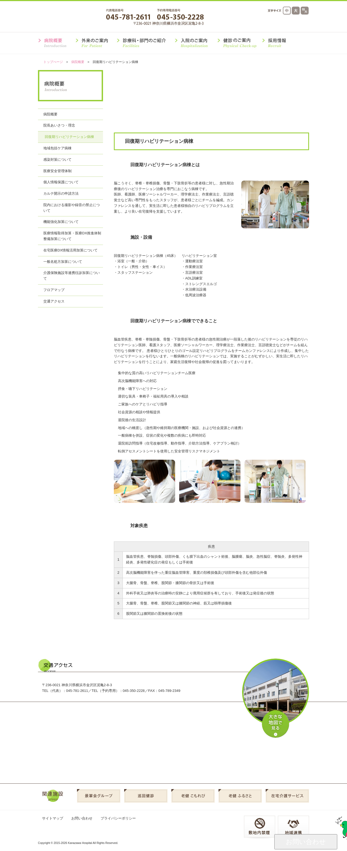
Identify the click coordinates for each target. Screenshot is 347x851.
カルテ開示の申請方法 (61, 193)
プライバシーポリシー (118, 818)
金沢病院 (71, 17)
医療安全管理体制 (57, 171)
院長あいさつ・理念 (59, 125)
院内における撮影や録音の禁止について (71, 208)
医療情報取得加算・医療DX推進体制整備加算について (72, 236)
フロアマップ (54, 290)
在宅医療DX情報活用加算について (70, 250)
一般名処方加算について (62, 262)
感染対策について (57, 159)
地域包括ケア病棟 (57, 148)
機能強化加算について (61, 222)
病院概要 (77, 62)
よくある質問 (263, 24)
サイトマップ (52, 818)
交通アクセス (232, 24)
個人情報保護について (61, 182)
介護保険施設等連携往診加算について (71, 275)
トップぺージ (53, 62)
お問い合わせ (81, 818)
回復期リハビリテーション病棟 (69, 137)
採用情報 (294, 24)
